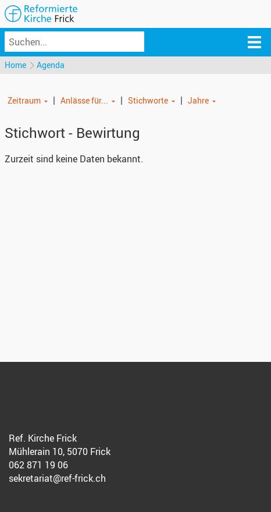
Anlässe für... (84, 100)
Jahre (198, 100)
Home (15, 64)
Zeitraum (24, 100)
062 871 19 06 (38, 464)
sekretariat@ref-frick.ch (57, 478)
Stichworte (148, 100)
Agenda (51, 64)
